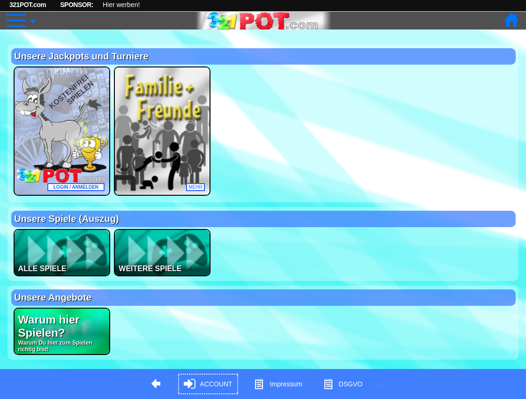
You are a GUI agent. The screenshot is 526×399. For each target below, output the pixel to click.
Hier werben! (121, 4)
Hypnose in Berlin (379, 385)
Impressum (278, 384)
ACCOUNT (208, 384)
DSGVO (343, 384)
